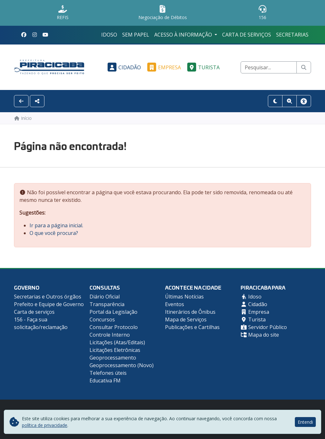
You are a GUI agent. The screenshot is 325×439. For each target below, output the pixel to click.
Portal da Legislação (113, 311)
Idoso (109, 34)
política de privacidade (44, 425)
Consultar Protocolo (114, 327)
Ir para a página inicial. (56, 225)
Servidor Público (264, 327)
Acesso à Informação (183, 34)
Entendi (305, 422)
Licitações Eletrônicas (115, 349)
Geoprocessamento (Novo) (122, 365)
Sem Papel (135, 34)
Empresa (163, 67)
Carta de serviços (246, 34)
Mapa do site (260, 334)
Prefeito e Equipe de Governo (49, 304)
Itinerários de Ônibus (190, 311)
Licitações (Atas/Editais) (117, 342)
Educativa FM (105, 380)
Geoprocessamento (113, 357)
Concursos (102, 319)
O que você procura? (54, 233)
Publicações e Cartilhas (192, 327)
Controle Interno (110, 334)
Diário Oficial (105, 296)
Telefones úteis (108, 372)
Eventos (174, 304)
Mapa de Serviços (186, 319)
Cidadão (123, 67)
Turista (202, 67)
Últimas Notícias (184, 296)
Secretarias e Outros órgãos (47, 296)
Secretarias (292, 34)
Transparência (107, 304)
